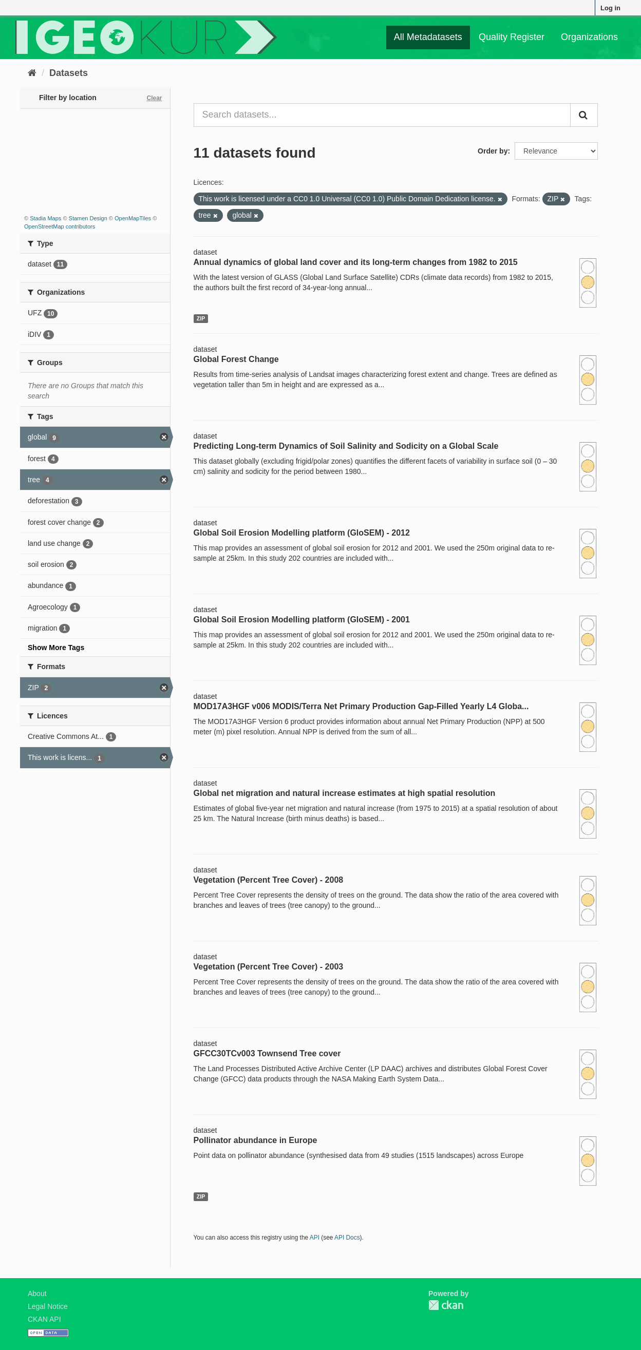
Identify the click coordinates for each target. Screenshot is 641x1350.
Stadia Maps (45, 218)
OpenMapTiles (133, 218)
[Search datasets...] (382, 115)
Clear (154, 98)
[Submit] (584, 115)
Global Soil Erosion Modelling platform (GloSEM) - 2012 (302, 532)
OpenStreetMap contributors (59, 226)
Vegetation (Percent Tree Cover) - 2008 (269, 880)
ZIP (201, 318)
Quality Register (511, 37)
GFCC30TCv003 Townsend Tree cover (267, 1053)
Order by (492, 151)
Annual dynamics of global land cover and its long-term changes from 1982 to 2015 (356, 262)
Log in (610, 8)
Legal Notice (48, 1306)
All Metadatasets (428, 37)
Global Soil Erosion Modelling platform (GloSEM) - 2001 (302, 619)
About (37, 1293)
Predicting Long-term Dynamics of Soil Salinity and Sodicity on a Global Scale (346, 446)
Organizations (589, 37)
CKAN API (44, 1319)
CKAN (445, 1305)
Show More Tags (56, 647)
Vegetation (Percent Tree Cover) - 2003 (269, 966)
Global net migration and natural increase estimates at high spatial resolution (345, 793)
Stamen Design (88, 218)
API (314, 1237)
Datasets (68, 73)
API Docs (347, 1237)
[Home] (32, 73)
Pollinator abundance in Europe (255, 1140)
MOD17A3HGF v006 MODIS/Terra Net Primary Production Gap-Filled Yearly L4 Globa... (361, 706)
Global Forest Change (236, 359)
